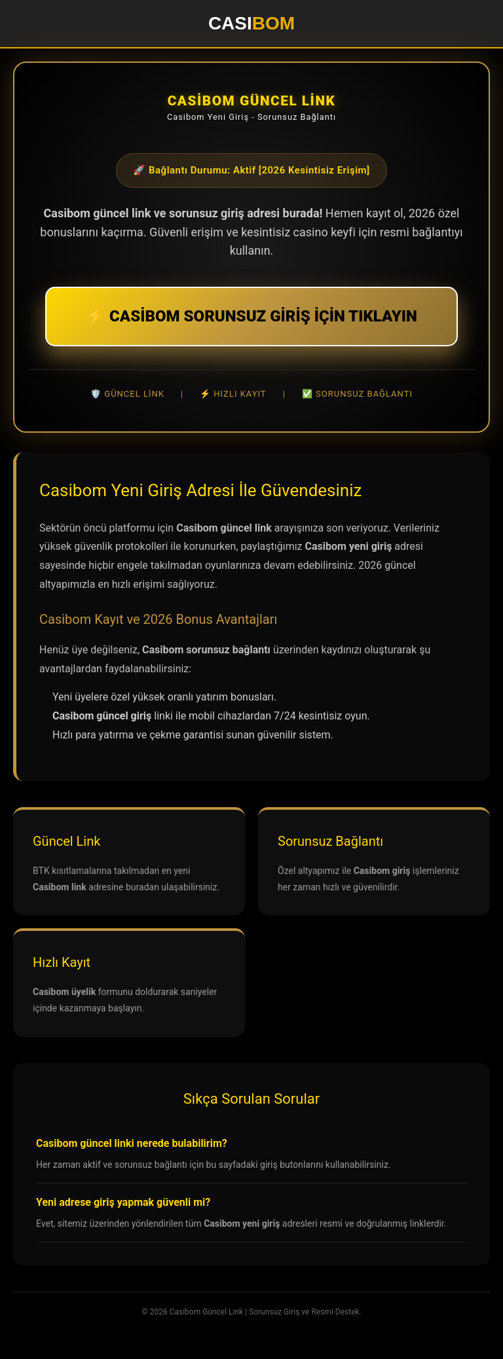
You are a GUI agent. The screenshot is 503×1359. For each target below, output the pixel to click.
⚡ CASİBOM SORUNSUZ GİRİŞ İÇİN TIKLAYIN (251, 316)
